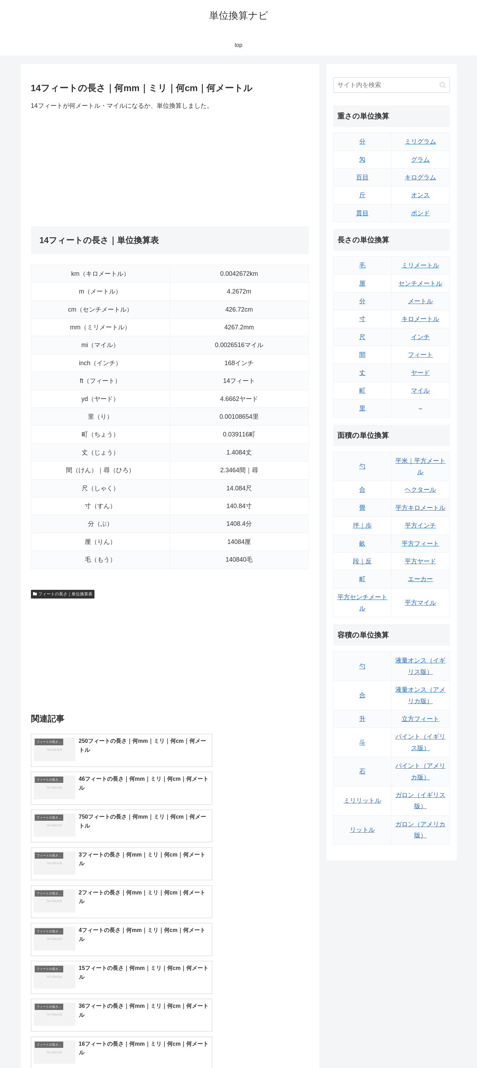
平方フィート (420, 543)
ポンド (420, 213)
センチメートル (420, 283)
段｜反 (362, 561)
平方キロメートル (420, 507)
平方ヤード (420, 561)
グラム (420, 159)
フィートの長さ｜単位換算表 (63, 594)
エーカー (420, 579)
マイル (420, 390)
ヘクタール (420, 489)
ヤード (420, 372)
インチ (420, 337)
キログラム (420, 177)
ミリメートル (420, 265)
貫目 (362, 213)
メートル (420, 301)
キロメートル (420, 318)
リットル (362, 829)
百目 (362, 177)
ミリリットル (362, 800)
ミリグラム (420, 141)
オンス (420, 195)
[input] (391, 85)
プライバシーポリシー (426, 1046)
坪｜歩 (362, 525)
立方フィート (420, 718)
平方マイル (420, 602)
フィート (420, 354)
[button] (443, 85)
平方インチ (420, 525)
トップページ (379, 1046)
